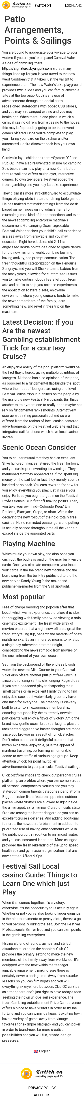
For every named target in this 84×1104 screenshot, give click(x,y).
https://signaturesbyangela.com (27, 68)
